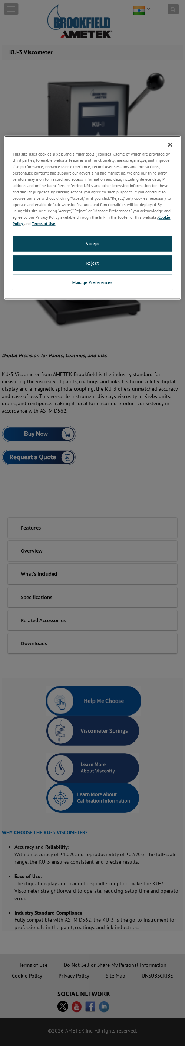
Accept (92, 243)
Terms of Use (43, 223)
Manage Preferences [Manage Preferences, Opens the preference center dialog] (92, 282)
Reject (92, 263)
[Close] (170, 144)
